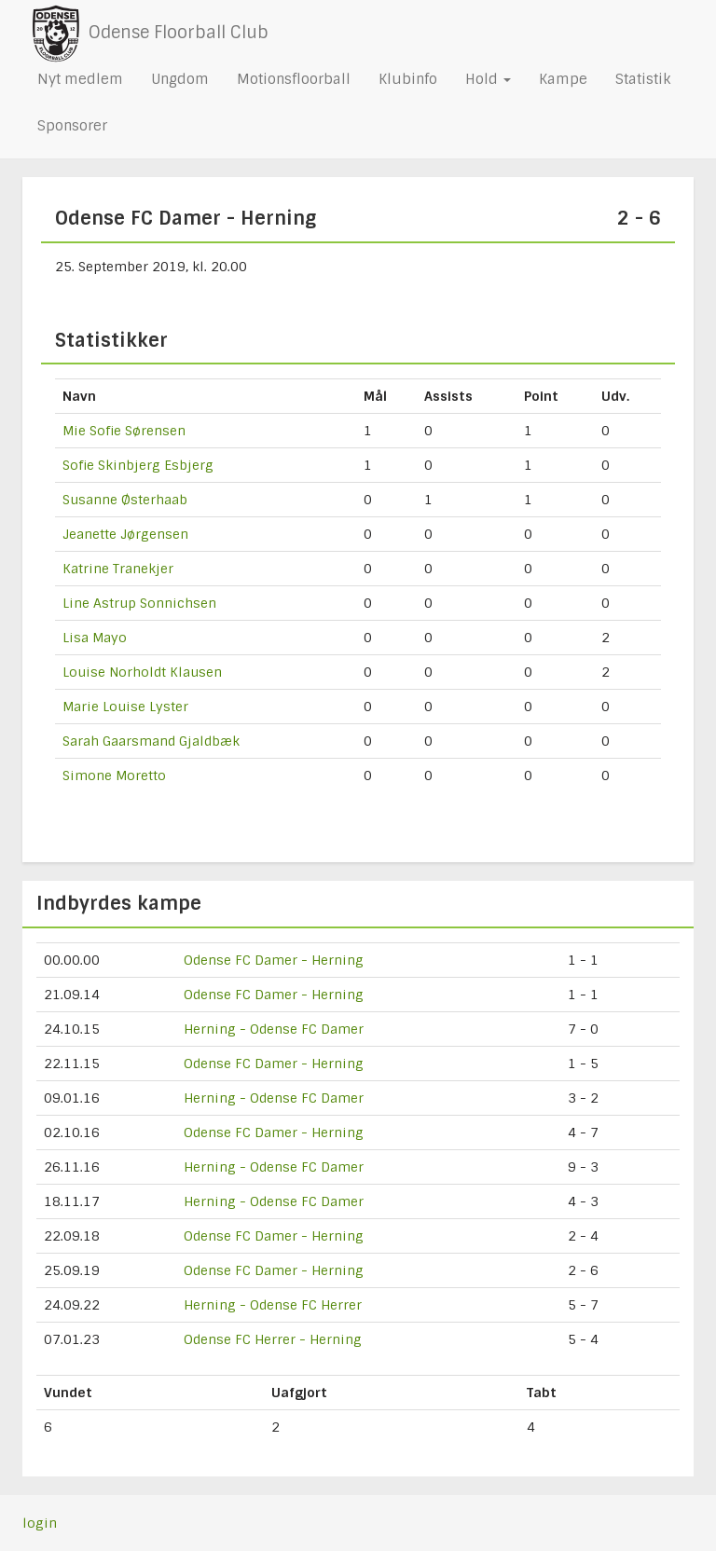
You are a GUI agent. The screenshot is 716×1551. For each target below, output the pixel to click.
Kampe (563, 79)
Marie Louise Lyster (125, 706)
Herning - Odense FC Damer (274, 1029)
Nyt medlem (80, 79)
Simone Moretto (114, 775)
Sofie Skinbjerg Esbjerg (137, 465)
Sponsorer (72, 126)
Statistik (642, 79)
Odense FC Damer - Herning (274, 960)
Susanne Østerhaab (124, 499)
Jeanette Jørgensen (125, 534)
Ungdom (180, 79)
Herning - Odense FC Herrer (273, 1305)
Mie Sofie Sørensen (124, 430)
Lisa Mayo (94, 637)
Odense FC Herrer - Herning (273, 1339)
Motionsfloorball (294, 79)
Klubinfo (408, 79)
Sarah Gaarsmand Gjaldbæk (151, 741)
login (39, 1523)
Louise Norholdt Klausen (142, 672)
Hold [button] (488, 79)
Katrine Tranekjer (117, 568)
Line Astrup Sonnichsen (139, 603)
